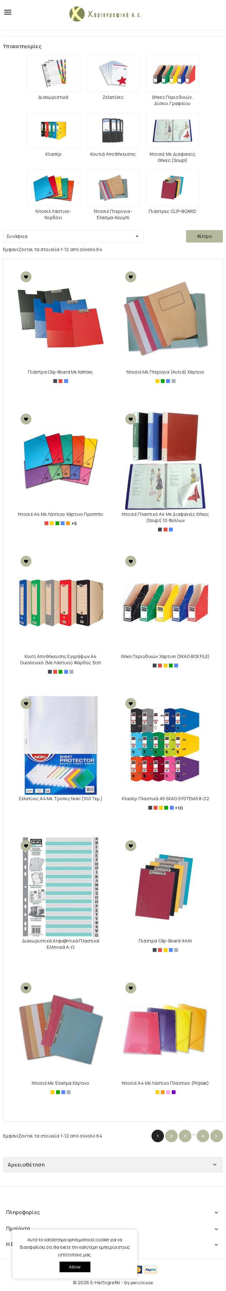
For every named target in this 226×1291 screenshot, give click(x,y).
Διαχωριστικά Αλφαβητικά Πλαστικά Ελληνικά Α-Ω (60, 944)
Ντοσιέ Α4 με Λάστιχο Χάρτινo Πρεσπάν (60, 514)
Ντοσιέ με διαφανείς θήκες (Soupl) (173, 157)
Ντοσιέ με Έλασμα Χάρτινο (60, 1083)
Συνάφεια (73, 234)
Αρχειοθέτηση (26, 1164)
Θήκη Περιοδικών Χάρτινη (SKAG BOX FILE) (165, 656)
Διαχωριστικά (53, 97)
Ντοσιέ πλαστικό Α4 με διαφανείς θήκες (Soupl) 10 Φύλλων (165, 517)
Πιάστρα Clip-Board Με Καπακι (60, 372)
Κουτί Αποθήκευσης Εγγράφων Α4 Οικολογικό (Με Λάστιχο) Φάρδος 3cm (60, 659)
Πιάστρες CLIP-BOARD (172, 211)
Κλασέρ (53, 154)
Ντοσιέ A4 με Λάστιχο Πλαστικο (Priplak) (165, 1083)
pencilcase (142, 1282)
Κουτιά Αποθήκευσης (113, 154)
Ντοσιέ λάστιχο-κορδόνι (53, 214)
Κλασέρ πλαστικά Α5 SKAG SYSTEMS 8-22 (165, 798)
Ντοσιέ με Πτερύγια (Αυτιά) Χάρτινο (165, 372)
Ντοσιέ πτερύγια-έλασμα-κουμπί (113, 214)
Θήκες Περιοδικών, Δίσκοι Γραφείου (172, 100)
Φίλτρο (204, 236)
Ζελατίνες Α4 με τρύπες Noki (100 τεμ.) (60, 798)
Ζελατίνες (113, 97)
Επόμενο (216, 1136)
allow (75, 1266)
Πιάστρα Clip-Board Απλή (165, 941)
